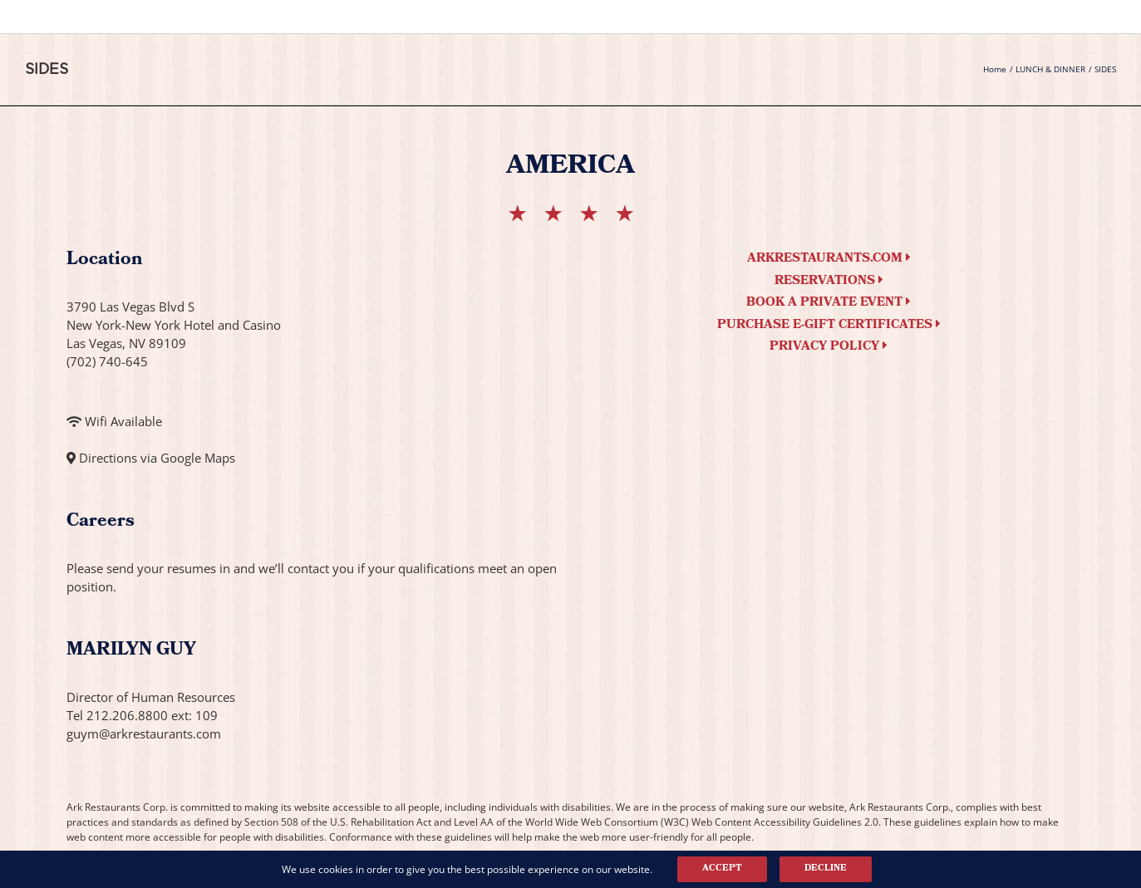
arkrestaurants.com (829, 259)
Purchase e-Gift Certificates (829, 325)
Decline (825, 868)
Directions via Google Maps (157, 457)
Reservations (829, 281)
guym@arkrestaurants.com (143, 733)
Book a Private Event (828, 303)
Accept (722, 868)
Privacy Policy (829, 347)
